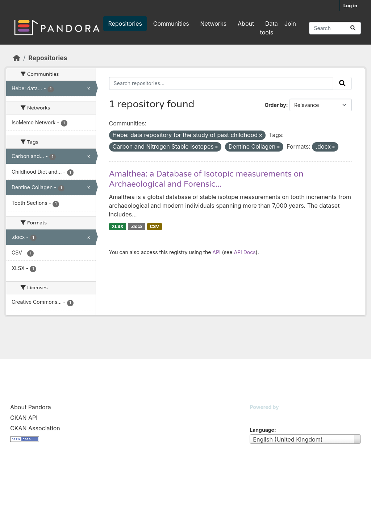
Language (262, 430)
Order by (275, 105)
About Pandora (30, 407)
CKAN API (24, 417)
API (216, 252)
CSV (154, 226)
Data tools (269, 28)
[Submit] (353, 28)
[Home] (16, 58)
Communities (171, 23)
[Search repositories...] (335, 28)
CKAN (262, 416)
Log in (350, 5)
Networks (213, 23)
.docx (137, 226)
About (246, 23)
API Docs (244, 252)
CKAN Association (35, 428)
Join (290, 23)
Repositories (125, 23)
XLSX (117, 226)
